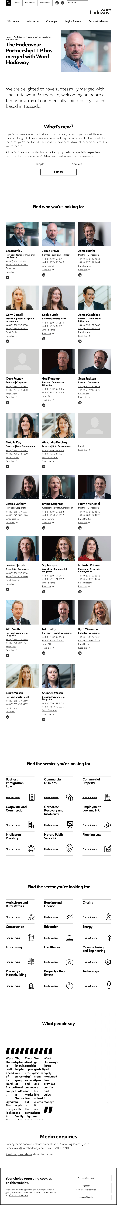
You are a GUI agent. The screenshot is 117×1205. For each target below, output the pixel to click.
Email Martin (84, 519)
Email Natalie (12, 458)
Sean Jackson (87, 379)
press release (85, 156)
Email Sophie (48, 330)
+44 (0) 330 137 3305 (53, 389)
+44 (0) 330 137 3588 (17, 325)
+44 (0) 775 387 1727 (17, 643)
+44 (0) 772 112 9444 (89, 262)
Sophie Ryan (50, 565)
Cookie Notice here (18, 1196)
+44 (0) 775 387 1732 (17, 265)
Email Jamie (48, 266)
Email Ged (47, 396)
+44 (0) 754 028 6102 (53, 640)
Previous (9, 1103)
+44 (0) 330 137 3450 (53, 703)
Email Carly (11, 332)
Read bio (12, 272)
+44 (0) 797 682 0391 (53, 326)
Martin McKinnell (89, 504)
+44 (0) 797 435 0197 (17, 704)
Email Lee (10, 268)
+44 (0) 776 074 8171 (89, 640)
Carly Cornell (14, 315)
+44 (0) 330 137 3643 (53, 637)
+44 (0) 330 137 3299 (17, 640)
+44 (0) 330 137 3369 (17, 701)
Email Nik (46, 644)
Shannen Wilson (52, 693)
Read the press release (19, 1154)
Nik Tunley (49, 629)
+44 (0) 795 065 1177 (53, 515)
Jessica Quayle (15, 565)
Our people (51, 21)
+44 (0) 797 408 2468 (53, 262)
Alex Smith (13, 629)
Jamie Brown (50, 251)
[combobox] (77, 3)
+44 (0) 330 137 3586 (53, 451)
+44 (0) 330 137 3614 (17, 573)
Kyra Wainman (88, 629)
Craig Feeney (14, 379)
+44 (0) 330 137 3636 (89, 387)
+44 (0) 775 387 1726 (17, 515)
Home (8, 37)
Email (81, 446)
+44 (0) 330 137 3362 (17, 261)
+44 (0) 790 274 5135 (89, 329)
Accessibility (45, 2)
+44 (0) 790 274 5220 (17, 454)
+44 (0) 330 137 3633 (17, 512)
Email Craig (11, 394)
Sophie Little (50, 315)
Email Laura (11, 708)
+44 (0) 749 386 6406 (53, 392)
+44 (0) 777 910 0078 (89, 390)
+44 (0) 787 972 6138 (17, 390)
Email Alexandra (50, 458)
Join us (17, 2)
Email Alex (11, 647)
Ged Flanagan (51, 379)
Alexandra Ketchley (54, 443)
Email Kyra (83, 644)
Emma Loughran (52, 504)
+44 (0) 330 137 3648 (89, 637)
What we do (32, 21)
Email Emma (48, 519)
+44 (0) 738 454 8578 (17, 329)
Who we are (13, 21)
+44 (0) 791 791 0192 (53, 579)
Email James (84, 266)
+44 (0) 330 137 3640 (89, 512)
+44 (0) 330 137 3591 (53, 259)
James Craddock (89, 315)
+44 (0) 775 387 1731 (53, 454)
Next (108, 1103)
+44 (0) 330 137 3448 (89, 325)
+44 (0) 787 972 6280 (17, 577)
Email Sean (83, 394)
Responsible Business (99, 21)
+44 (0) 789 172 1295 (89, 515)
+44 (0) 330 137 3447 (53, 576)
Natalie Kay (13, 443)
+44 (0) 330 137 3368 (89, 576)
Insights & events (73, 21)
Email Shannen (49, 711)
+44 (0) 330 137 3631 (89, 259)
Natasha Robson (88, 565)
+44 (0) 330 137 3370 (53, 323)
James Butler (86, 251)
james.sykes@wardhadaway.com (25, 1148)
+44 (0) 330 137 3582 (53, 512)
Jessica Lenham (16, 504)
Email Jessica (12, 519)
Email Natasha (85, 583)
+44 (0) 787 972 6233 (53, 707)
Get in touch (30, 2)
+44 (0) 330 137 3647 (17, 387)
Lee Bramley (14, 251)
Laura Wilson (14, 693)
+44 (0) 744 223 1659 (89, 579)
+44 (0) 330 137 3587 (17, 451)
